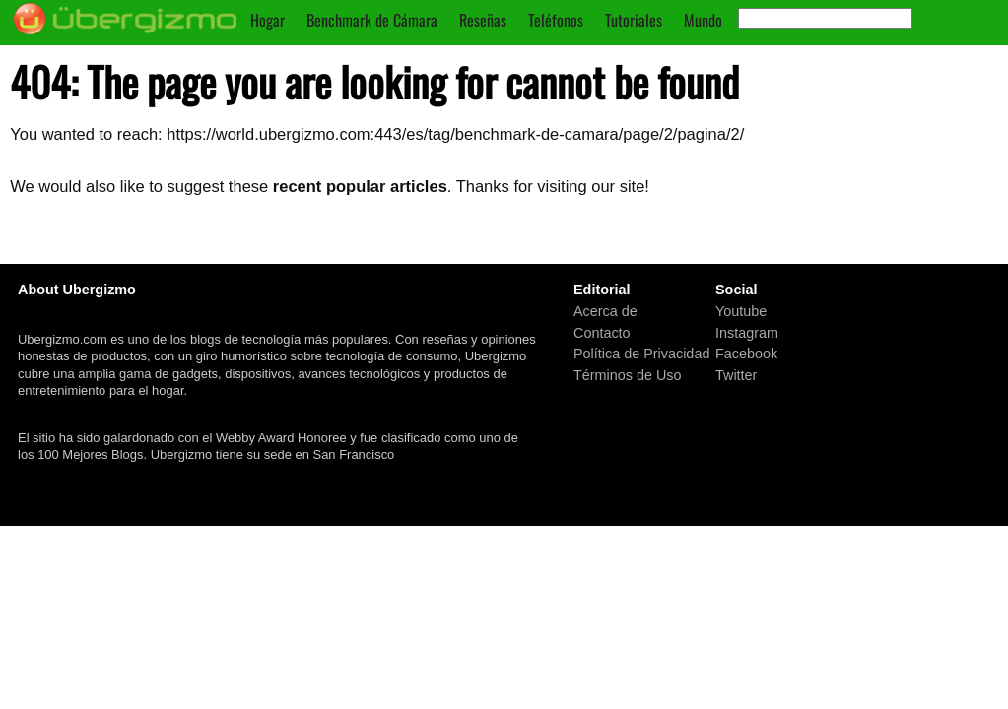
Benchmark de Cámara (371, 20)
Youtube (741, 311)
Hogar (267, 20)
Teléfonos (555, 20)
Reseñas (482, 20)
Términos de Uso (627, 375)
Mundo (703, 20)
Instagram (746, 332)
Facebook (746, 353)
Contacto (602, 332)
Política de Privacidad (641, 353)
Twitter (736, 375)
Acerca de (605, 311)
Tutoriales (633, 20)
